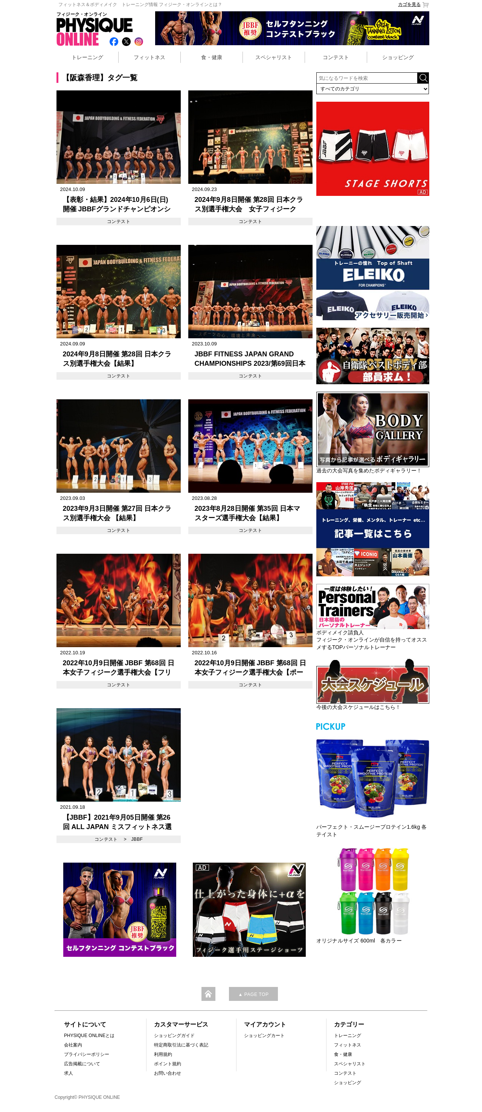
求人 (68, 1073)
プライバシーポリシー (86, 1054)
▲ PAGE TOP (253, 994)
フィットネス (149, 57)
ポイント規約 (167, 1063)
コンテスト (336, 57)
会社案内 (73, 1045)
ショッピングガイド (174, 1035)
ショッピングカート (264, 1035)
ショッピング (398, 57)
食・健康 (211, 57)
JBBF (137, 839)
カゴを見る (413, 4)
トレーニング (87, 57)
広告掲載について (82, 1063)
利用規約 (163, 1054)
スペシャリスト (273, 57)
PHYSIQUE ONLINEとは (89, 1035)
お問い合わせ (167, 1073)
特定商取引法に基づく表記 (181, 1045)
